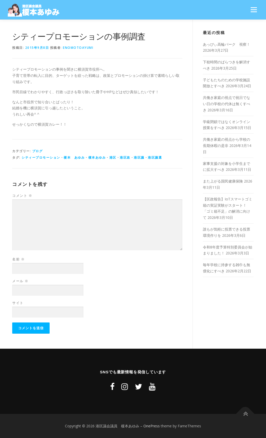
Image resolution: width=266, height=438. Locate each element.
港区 (112, 157)
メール (20, 281)
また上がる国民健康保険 (223, 181)
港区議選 (155, 157)
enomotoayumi (78, 47)
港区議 (139, 157)
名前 (18, 259)
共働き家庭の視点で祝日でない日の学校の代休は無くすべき (226, 103)
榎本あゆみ (97, 157)
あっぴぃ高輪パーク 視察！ (226, 44)
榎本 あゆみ (74, 157)
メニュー (253, 9)
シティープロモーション (41, 157)
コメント (22, 195)
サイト (18, 302)
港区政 (125, 157)
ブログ (37, 151)
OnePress (151, 425)
